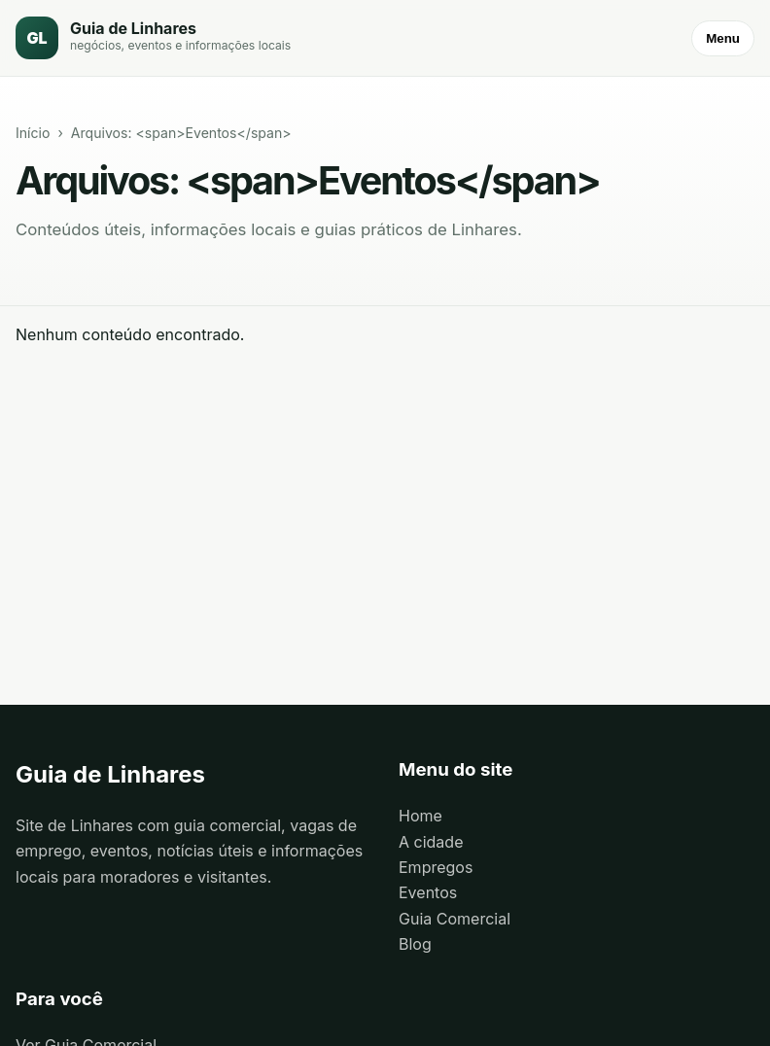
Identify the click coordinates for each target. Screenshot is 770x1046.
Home (420, 815)
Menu (723, 38)
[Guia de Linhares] (153, 38)
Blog (415, 944)
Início (33, 132)
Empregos (435, 867)
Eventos (428, 892)
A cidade (431, 842)
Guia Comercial (454, 918)
